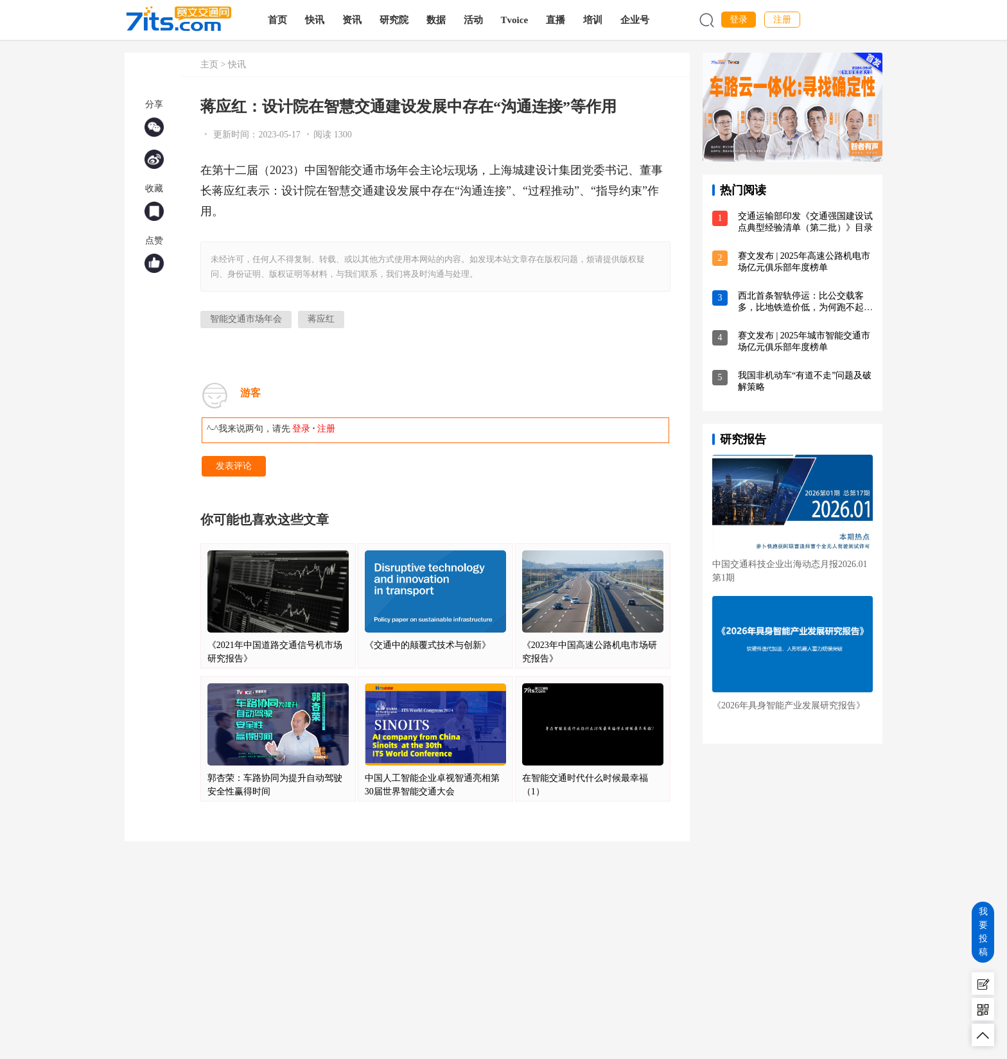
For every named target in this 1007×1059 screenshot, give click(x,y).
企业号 (637, 20)
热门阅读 (743, 190)
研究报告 (743, 439)
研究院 (395, 20)
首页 (279, 20)
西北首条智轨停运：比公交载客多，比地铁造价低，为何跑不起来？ (801, 307)
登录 (739, 19)
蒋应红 (321, 319)
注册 (782, 19)
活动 (475, 20)
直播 (558, 20)
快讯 (316, 20)
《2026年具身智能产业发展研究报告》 (788, 705)
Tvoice (516, 20)
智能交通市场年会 (246, 319)
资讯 (353, 20)
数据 (438, 20)
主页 (209, 64)
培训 (595, 20)
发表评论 (234, 466)
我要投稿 (983, 932)
